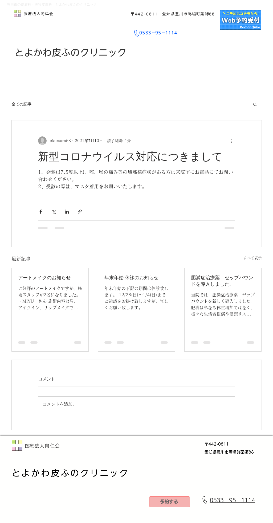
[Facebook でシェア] (40, 211)
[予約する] (169, 501)
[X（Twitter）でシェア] (53, 211)
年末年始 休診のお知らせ (131, 277)
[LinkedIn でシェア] (66, 211)
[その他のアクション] (232, 140)
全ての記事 (21, 104)
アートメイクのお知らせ (44, 277)
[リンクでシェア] (79, 211)
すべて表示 (252, 258)
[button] (255, 104)
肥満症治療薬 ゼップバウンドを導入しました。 (222, 281)
